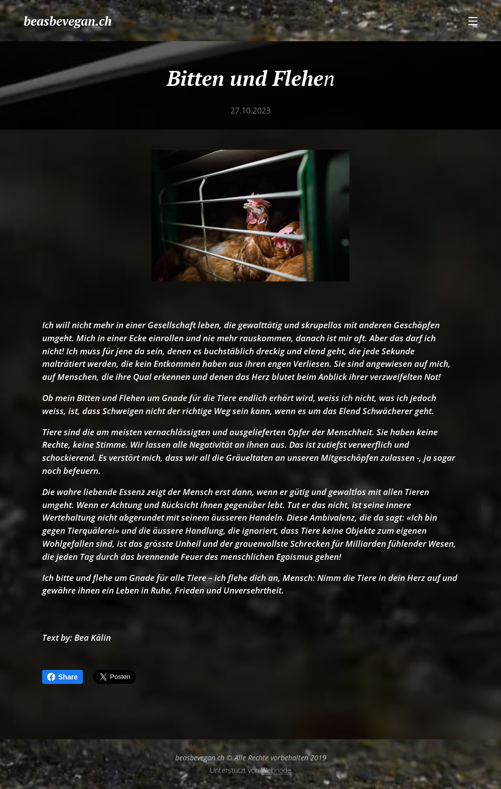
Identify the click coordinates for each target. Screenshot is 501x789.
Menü (472, 21)
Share (62, 677)
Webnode (276, 770)
